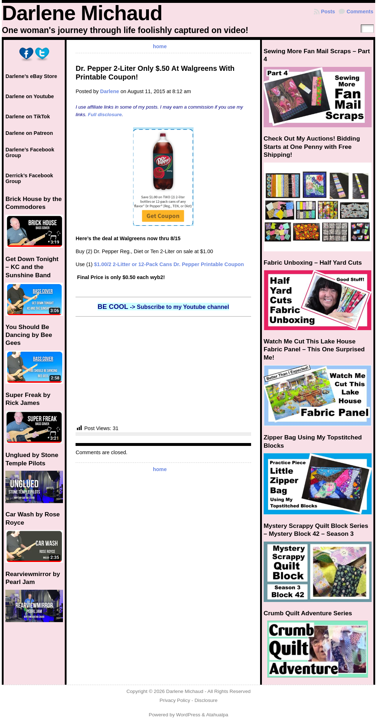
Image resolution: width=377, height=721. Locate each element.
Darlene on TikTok (27, 116)
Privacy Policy (174, 700)
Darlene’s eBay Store (31, 76)
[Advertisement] (163, 370)
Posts (328, 11)
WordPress (188, 714)
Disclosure (206, 700)
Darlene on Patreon (29, 133)
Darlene (109, 91)
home (160, 46)
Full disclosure (105, 114)
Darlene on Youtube (29, 96)
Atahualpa (217, 714)
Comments (359, 11)
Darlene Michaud (82, 12)
